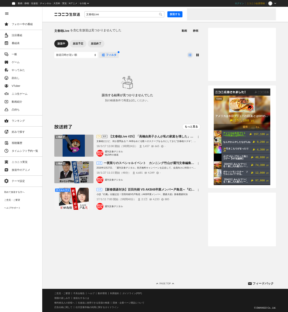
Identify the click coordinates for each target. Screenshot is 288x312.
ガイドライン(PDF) (132, 293)
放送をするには (81, 298)
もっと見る (191, 126)
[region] (21, 159)
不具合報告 (79, 293)
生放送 (34, 3)
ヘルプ (91, 293)
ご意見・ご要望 (62, 293)
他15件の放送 (112, 154)
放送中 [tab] (61, 43)
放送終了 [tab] (96, 43)
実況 (64, 3)
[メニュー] (198, 137)
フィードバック (263, 283)
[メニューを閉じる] (7, 13)
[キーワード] (124, 14)
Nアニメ (73, 3)
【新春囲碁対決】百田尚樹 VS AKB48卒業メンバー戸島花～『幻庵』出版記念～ (158, 189)
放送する (175, 14)
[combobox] (124, 14)
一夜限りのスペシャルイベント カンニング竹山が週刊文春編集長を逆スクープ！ (159, 163)
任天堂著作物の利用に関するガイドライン (97, 307)
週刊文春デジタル (114, 151)
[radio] (190, 55)
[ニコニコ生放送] (67, 14)
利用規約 (114, 293)
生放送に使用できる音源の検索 (94, 303)
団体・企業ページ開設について (128, 303)
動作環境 (102, 293)
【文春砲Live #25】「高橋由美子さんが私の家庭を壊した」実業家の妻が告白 (161, 136)
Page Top (165, 283)
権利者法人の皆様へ (64, 302)
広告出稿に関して (63, 307)
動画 (20, 3)
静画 (27, 3)
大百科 (56, 3)
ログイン (239, 3)
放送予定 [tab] (78, 43)
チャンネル (45, 3)
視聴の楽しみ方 (62, 298)
